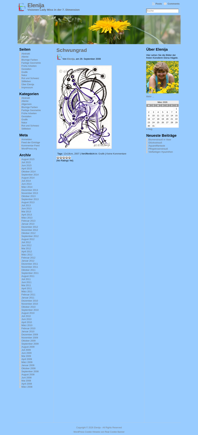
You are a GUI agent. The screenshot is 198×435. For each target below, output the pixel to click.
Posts (159, 3)
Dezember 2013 (30, 190)
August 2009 (28, 346)
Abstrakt (26, 53)
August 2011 (28, 276)
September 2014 (30, 174)
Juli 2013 (26, 205)
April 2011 (27, 288)
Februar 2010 (29, 328)
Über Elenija (28, 84)
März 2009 (27, 362)
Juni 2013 (27, 208)
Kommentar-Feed (31, 145)
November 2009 (30, 337)
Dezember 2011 (30, 263)
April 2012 (27, 251)
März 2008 (27, 386)
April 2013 (27, 214)
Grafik (25, 72)
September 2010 (30, 310)
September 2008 (30, 371)
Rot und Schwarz (30, 78)
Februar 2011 (29, 294)
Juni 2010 (27, 319)
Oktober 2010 (29, 306)
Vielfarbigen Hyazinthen (160, 151)
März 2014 (27, 187)
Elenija (36, 5)
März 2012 (27, 254)
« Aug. (149, 129)
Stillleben (26, 81)
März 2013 (27, 217)
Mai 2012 (26, 248)
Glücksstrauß (155, 142)
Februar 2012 (29, 257)
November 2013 (30, 193)
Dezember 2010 (30, 300)
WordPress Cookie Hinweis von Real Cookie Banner (98, 432)
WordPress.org (29, 148)
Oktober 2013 (29, 196)
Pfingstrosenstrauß (158, 148)
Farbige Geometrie (31, 62)
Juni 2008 (27, 377)
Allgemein (27, 104)
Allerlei (25, 56)
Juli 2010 (26, 316)
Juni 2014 (27, 184)
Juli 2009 (26, 350)
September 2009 (30, 343)
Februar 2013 (29, 220)
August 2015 (28, 159)
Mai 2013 (26, 211)
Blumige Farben (30, 59)
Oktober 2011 (29, 270)
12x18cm (68, 153)
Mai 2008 (26, 380)
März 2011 (27, 291)
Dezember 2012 (30, 227)
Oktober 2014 (29, 171)
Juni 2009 (27, 353)
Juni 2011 (27, 282)
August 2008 (28, 374)
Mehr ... (150, 96)
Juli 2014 (26, 180)
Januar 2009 (28, 365)
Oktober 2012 (29, 233)
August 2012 (28, 239)
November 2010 (30, 303)
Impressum (27, 87)
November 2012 (30, 230)
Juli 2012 (26, 242)
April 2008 (27, 383)
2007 (76, 153)
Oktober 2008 (29, 368)
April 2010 (27, 322)
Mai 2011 (26, 285)
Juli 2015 (26, 162)
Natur (24, 75)
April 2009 (27, 359)
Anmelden (27, 139)
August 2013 (28, 202)
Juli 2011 (26, 279)
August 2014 (28, 177)
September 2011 (30, 273)
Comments (174, 3)
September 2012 (30, 236)
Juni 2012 (27, 245)
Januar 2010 (28, 331)
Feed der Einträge (31, 142)
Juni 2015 (27, 165)
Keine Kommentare (116, 153)
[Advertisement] (164, 209)
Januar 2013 (28, 223)
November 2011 (30, 267)
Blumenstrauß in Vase (159, 139)
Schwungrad (72, 50)
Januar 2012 (28, 260)
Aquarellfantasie (156, 145)
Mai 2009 (26, 356)
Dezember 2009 (30, 334)
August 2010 (28, 313)
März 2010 (27, 325)
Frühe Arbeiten (29, 66)
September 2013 (30, 199)
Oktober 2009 (29, 340)
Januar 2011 (28, 297)
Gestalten (27, 69)
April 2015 (27, 168)
